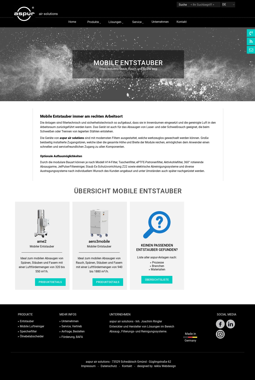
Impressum (88, 366)
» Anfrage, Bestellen (72, 331)
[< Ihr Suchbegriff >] (205, 4)
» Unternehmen (69, 321)
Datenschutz (109, 366)
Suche (183, 4)
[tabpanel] (128, 65)
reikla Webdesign (165, 366)
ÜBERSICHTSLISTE (157, 279)
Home (72, 22)
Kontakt (182, 22)
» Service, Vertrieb (70, 326)
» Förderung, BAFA (71, 337)
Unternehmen (160, 22)
